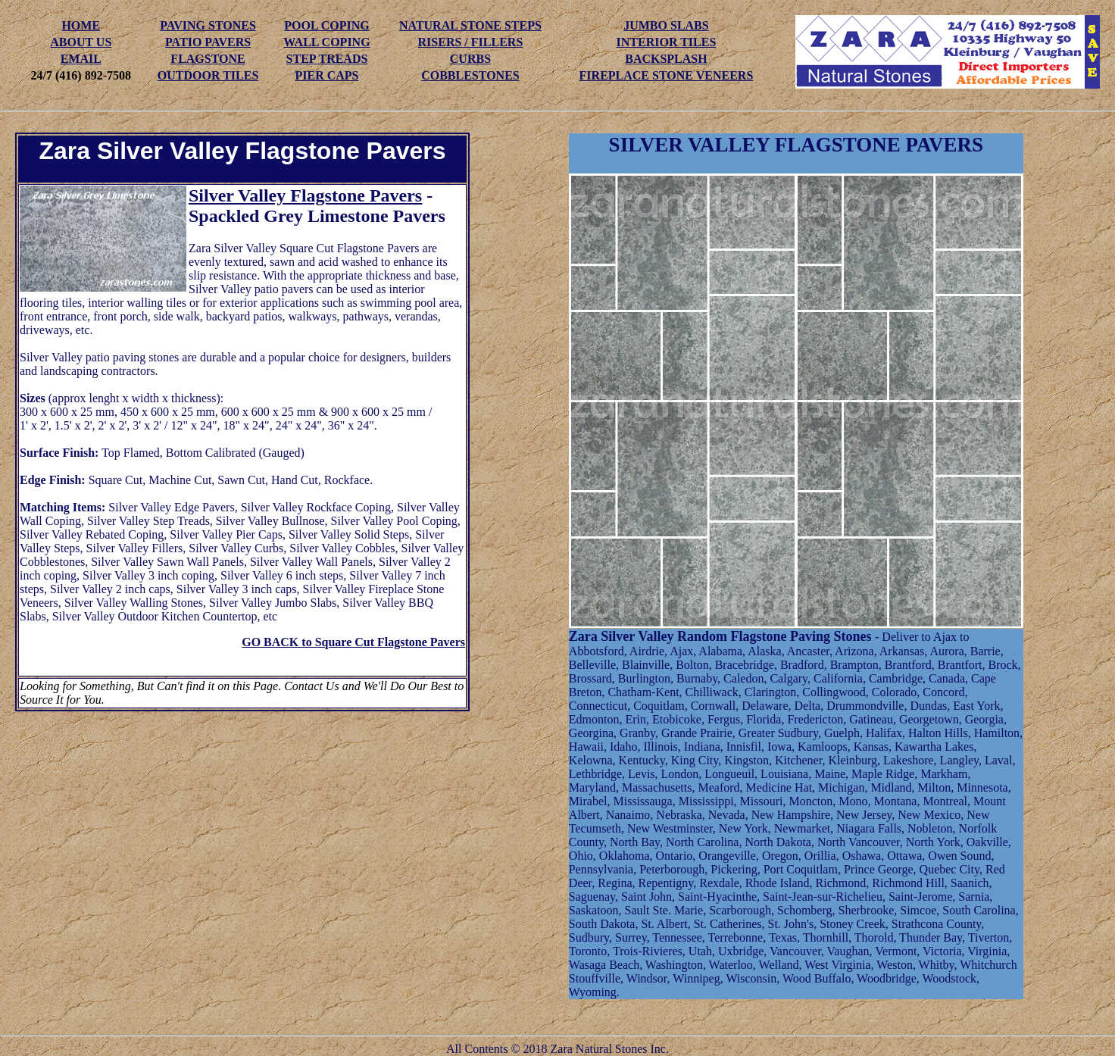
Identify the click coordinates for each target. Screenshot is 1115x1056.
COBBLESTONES (470, 75)
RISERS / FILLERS (470, 42)
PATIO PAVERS (208, 42)
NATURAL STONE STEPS (470, 25)
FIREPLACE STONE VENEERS (666, 75)
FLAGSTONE (207, 58)
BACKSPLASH (666, 58)
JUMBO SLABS (665, 25)
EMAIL (81, 58)
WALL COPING (326, 42)
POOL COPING (326, 25)
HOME (80, 25)
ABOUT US (80, 42)
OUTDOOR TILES (208, 75)
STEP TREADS (327, 58)
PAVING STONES (208, 25)
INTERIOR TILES (667, 42)
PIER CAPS (326, 75)
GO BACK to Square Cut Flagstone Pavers (353, 642)
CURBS (470, 58)
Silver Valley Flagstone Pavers (305, 195)
